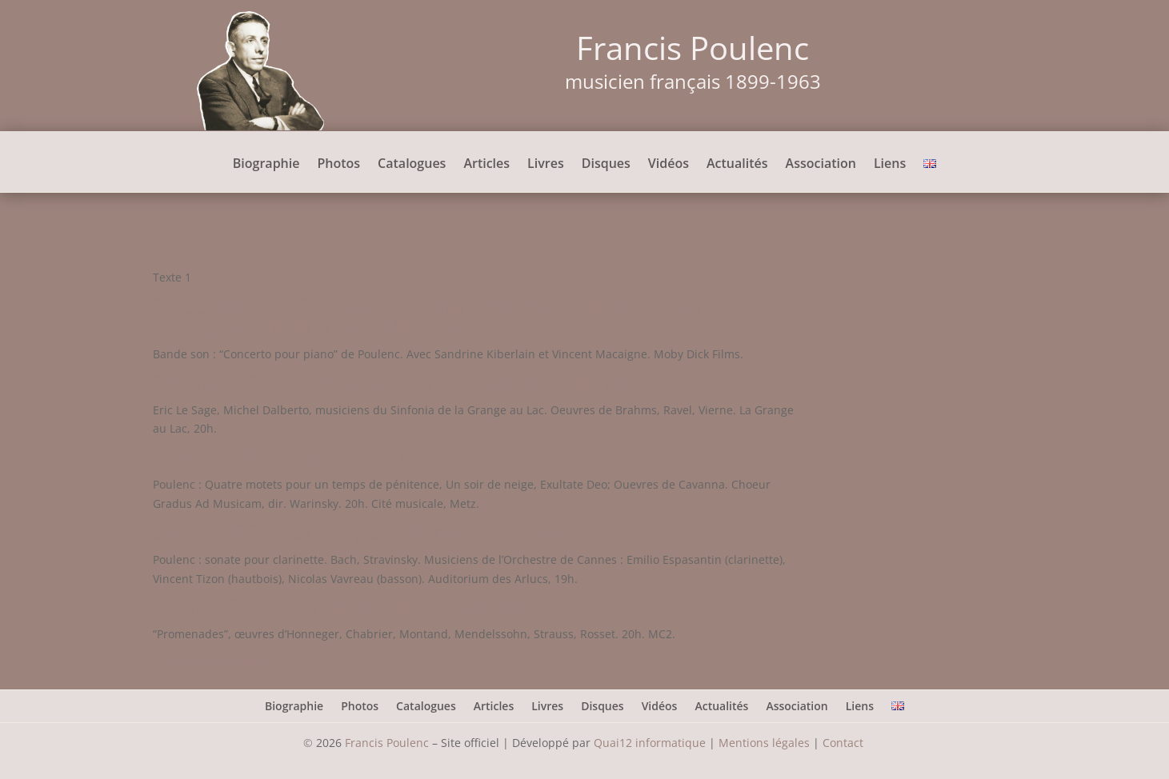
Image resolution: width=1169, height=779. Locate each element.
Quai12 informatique (650, 742)
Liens (890, 165)
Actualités (737, 165)
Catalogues (412, 165)
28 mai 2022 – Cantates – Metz (299, 456)
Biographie (266, 165)
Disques (606, 165)
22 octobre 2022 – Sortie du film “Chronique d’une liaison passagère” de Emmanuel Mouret (431, 316)
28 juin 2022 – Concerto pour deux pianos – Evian (393, 382)
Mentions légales (764, 742)
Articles (486, 165)
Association (821, 165)
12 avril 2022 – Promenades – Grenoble (345, 606)
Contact (845, 742)
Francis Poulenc (387, 742)
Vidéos (668, 165)
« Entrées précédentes (213, 661)
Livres (545, 165)
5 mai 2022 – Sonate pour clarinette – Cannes (372, 531)
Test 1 (181, 249)
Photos (338, 165)
